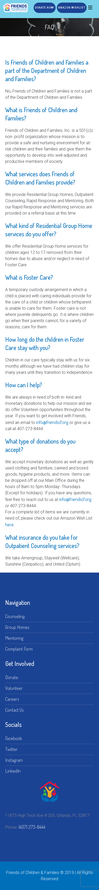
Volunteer (14, 688)
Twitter (11, 749)
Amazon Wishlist (71, 7)
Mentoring (14, 638)
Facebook (13, 738)
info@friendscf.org (52, 422)
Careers (12, 699)
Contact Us (14, 710)
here (9, 524)
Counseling (15, 616)
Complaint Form (19, 649)
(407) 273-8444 (32, 827)
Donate (11, 677)
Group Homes (17, 627)
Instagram (14, 760)
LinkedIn (13, 771)
